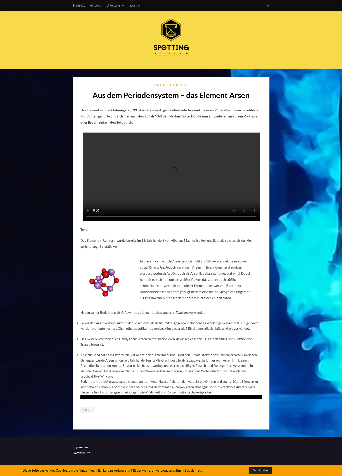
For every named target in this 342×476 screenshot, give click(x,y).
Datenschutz (81, 453)
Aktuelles (96, 5)
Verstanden (260, 470)
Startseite (79, 5)
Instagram (134, 5)
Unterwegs (113, 5)
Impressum (80, 447)
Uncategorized (171, 85)
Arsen (87, 410)
